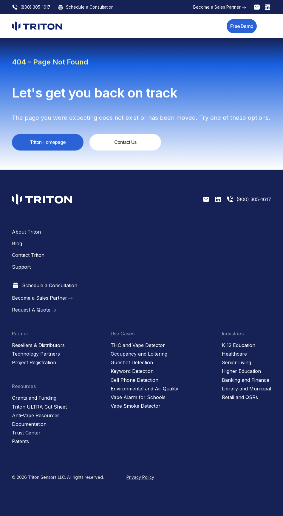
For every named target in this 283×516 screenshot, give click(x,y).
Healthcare (234, 354)
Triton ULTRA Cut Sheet (39, 407)
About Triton (26, 232)
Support (21, 267)
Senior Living (236, 362)
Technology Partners (36, 354)
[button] (267, 26)
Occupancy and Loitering (139, 354)
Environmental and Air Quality (144, 389)
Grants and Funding (34, 398)
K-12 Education (238, 345)
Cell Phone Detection (134, 380)
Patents (20, 441)
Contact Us (125, 143)
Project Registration (34, 362)
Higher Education (241, 371)
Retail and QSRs (240, 397)
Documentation (29, 424)
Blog (17, 243)
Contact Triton (28, 255)
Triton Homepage (48, 143)
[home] (37, 26)
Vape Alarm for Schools (138, 397)
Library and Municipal (246, 389)
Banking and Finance (245, 380)
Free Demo (241, 26)
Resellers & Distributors (38, 345)
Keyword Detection (132, 371)
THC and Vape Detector (138, 345)
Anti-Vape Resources (36, 415)
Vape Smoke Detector (135, 406)
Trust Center (26, 433)
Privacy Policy (140, 477)
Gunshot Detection (132, 362)
